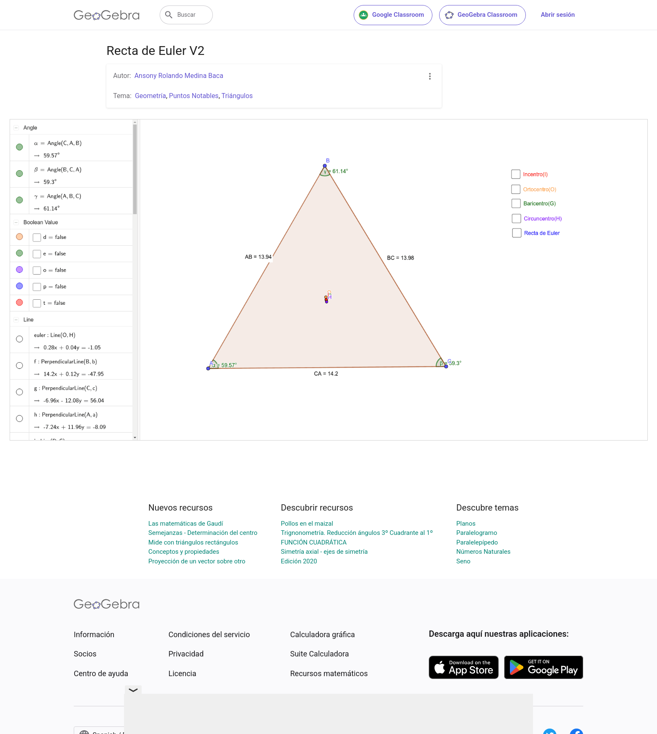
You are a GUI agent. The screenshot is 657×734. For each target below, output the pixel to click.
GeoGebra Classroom (480, 15)
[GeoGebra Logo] (107, 15)
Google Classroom (391, 15)
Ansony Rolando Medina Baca (179, 76)
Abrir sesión (558, 14)
